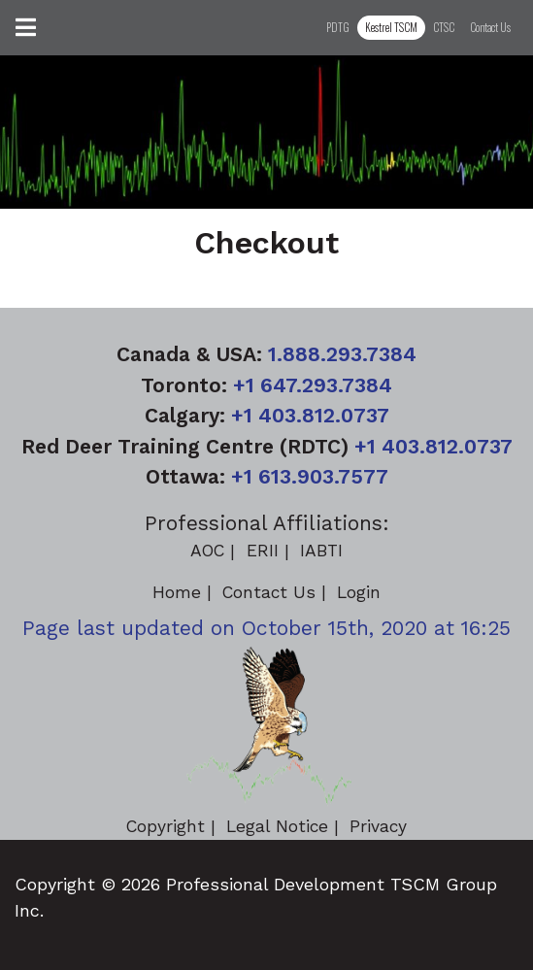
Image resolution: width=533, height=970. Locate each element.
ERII (263, 550)
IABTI (321, 550)
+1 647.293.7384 (312, 385)
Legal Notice (277, 826)
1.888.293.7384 (342, 354)
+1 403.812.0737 (310, 415)
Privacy (378, 826)
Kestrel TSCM (391, 27)
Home (176, 592)
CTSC (443, 27)
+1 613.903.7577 (309, 476)
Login (359, 592)
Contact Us (490, 27)
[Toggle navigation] (25, 27)
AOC (207, 550)
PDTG (338, 27)
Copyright (165, 826)
